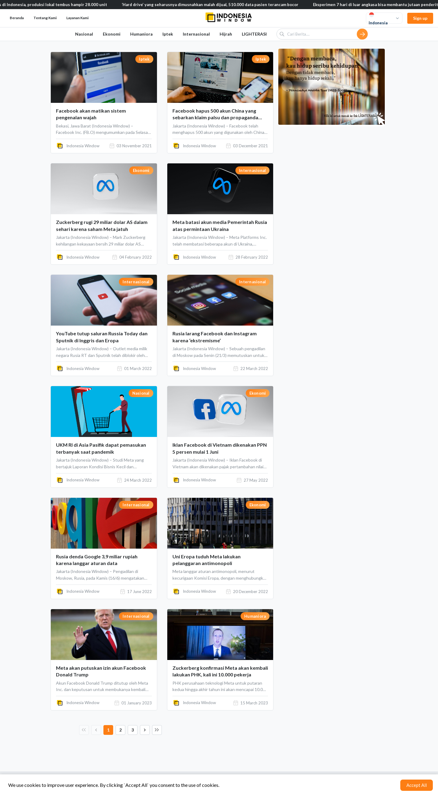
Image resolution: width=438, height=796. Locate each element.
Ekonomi (111, 34)
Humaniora (141, 34)
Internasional (196, 34)
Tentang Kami (45, 18)
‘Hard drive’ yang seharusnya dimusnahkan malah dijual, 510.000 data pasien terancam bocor (227, 4)
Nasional (84, 34)
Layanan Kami (77, 18)
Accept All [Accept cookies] (416, 785)
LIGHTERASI (254, 34)
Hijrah (226, 34)
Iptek (167, 34)
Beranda (17, 18)
